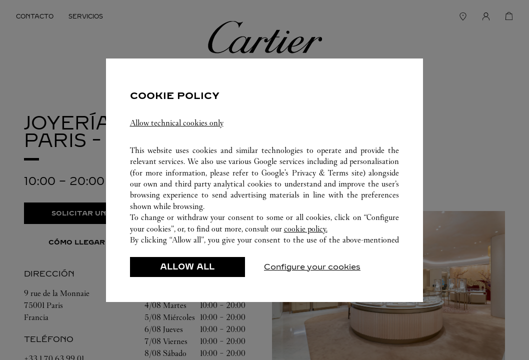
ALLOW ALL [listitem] (187, 267)
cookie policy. (306, 229)
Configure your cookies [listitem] (312, 267)
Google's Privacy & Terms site (312, 173)
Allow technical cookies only (177, 123)
